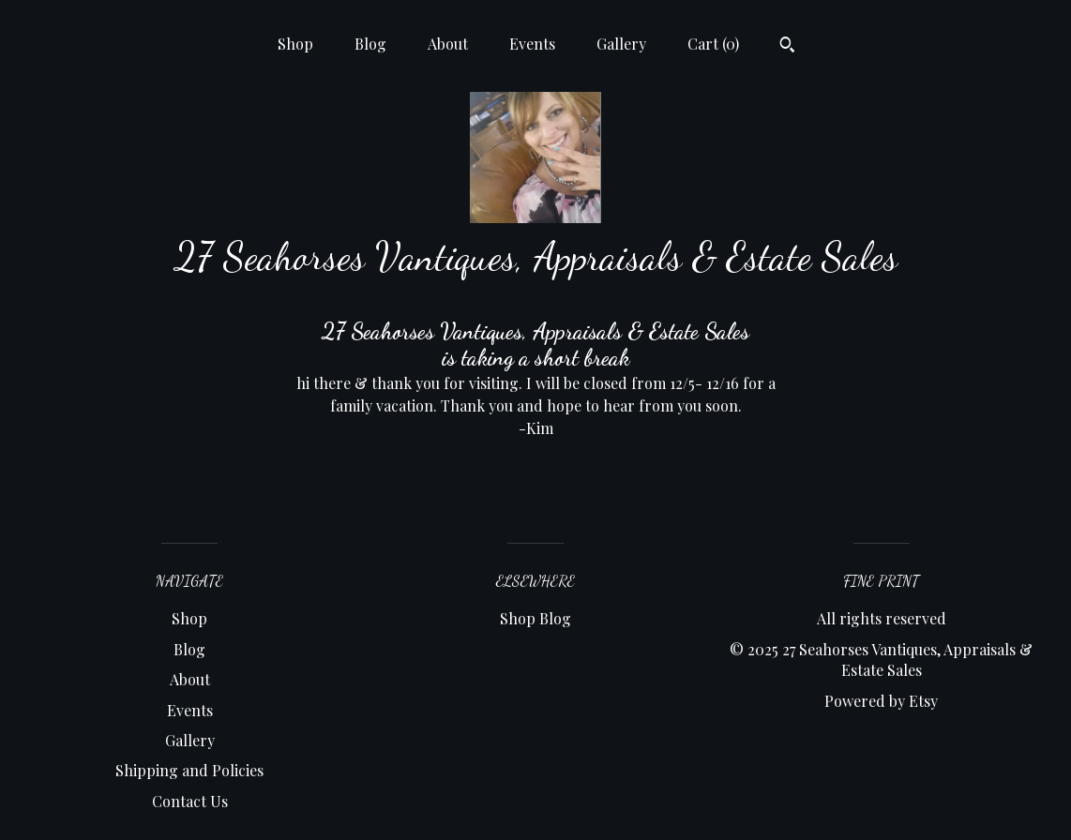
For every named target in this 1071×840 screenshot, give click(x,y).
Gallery (621, 43)
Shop (295, 43)
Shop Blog (535, 618)
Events (532, 43)
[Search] (787, 47)
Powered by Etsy (881, 701)
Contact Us (190, 801)
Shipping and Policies (189, 770)
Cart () (713, 43)
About (448, 43)
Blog (370, 43)
